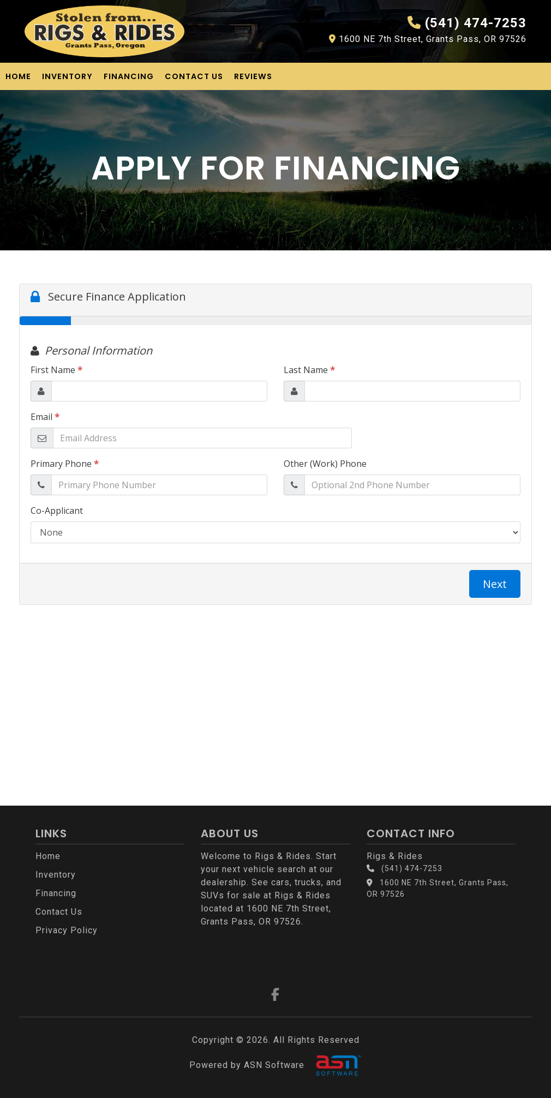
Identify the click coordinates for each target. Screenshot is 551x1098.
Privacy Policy (66, 930)
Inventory (67, 76)
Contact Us (194, 76)
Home (18, 76)
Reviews (253, 76)
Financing (129, 76)
